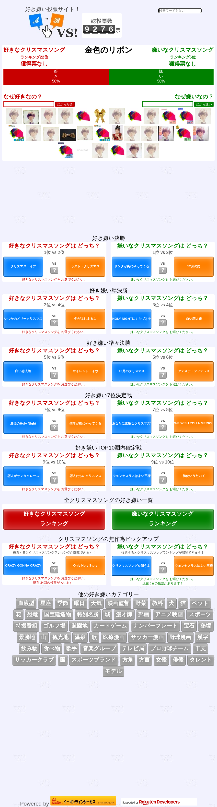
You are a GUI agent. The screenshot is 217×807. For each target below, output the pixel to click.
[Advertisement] (162, 25)
